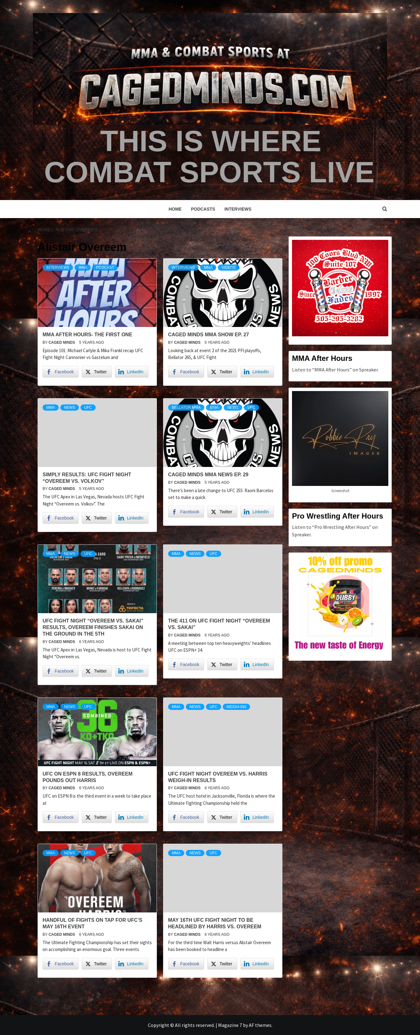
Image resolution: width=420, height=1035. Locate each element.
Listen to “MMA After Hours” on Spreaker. (335, 369)
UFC (88, 407)
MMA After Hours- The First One (87, 334)
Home (175, 209)
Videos (228, 267)
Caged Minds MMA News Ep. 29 (208, 474)
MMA (82, 267)
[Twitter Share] (97, 372)
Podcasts (203, 209)
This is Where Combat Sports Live (209, 156)
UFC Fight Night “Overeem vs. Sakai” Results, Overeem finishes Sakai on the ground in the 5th (93, 627)
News (69, 407)
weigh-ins (236, 707)
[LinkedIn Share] (131, 372)
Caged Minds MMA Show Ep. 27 (208, 334)
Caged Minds (62, 342)
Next (53, 1000)
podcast (105, 267)
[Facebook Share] (61, 372)
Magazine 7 (230, 1025)
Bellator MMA (186, 407)
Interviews (237, 209)
